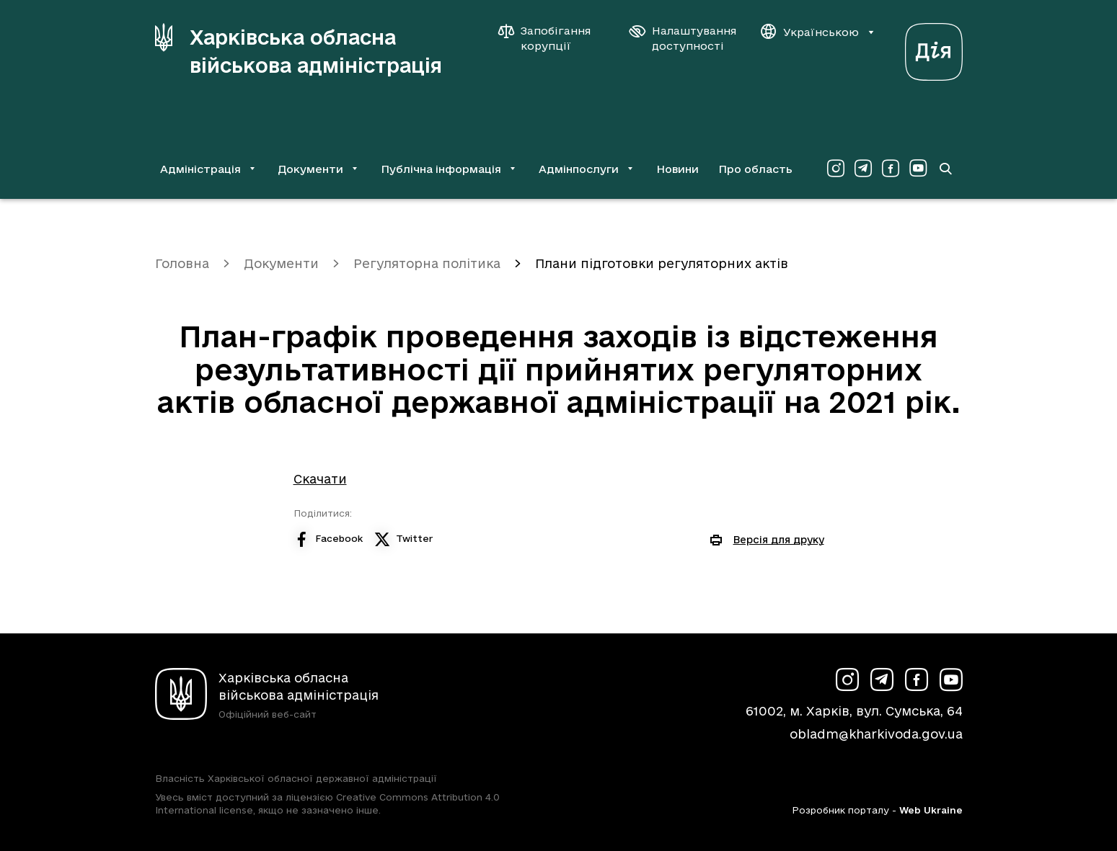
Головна (182, 263)
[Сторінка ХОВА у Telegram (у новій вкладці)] (863, 168)
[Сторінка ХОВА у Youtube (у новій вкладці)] (918, 168)
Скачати (320, 479)
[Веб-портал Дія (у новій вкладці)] (934, 48)
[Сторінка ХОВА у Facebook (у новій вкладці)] (890, 168)
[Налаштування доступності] (683, 38)
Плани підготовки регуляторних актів (661, 263)
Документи (281, 263)
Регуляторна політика (426, 263)
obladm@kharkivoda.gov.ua (876, 734)
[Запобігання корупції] (552, 38)
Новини (677, 169)
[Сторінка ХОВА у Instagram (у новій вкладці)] (835, 168)
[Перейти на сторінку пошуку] (945, 168)
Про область (755, 169)
